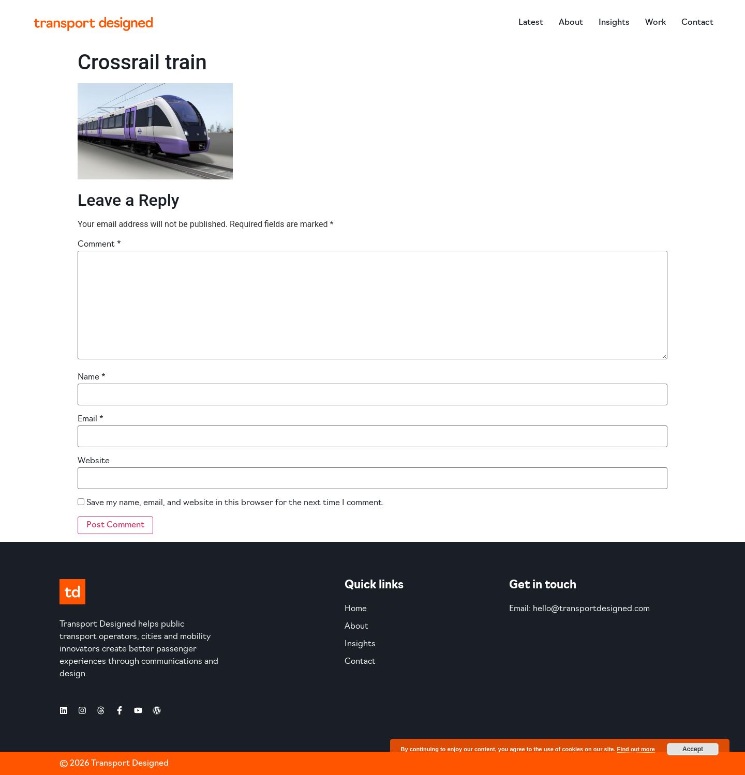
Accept (692, 749)
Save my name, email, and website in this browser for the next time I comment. (235, 503)
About (571, 23)
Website (94, 461)
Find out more (636, 749)
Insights (614, 23)
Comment (99, 244)
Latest (530, 23)
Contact (697, 23)
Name (92, 377)
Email (90, 419)
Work (655, 23)
